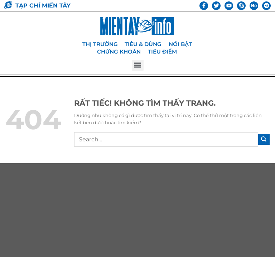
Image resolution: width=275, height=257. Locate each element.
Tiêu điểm (162, 51)
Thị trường (99, 44)
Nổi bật (180, 44)
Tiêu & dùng (143, 44)
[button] (138, 65)
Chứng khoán (119, 51)
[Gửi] (264, 139)
